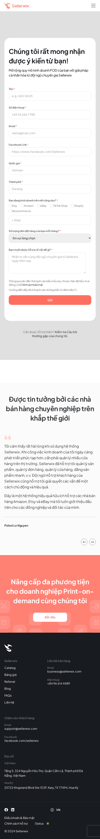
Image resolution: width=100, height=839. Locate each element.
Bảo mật (28, 818)
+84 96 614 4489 (58, 683)
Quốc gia (50, 168)
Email (50, 131)
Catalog (10, 668)
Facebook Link (50, 149)
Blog (7, 688)
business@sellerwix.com (64, 671)
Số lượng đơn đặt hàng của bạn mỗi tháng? (50, 234)
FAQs (8, 695)
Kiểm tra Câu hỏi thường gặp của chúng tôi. (54, 334)
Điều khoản (12, 818)
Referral (9, 681)
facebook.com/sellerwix (21, 740)
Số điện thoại (50, 112)
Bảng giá (10, 675)
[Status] (44, 824)
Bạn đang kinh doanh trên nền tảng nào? (33, 200)
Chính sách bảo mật (32, 284)
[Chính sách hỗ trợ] (18, 824)
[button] (93, 5)
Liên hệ (9, 702)
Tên (50, 94)
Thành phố (50, 186)
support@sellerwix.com (20, 728)
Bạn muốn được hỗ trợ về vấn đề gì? (50, 260)
